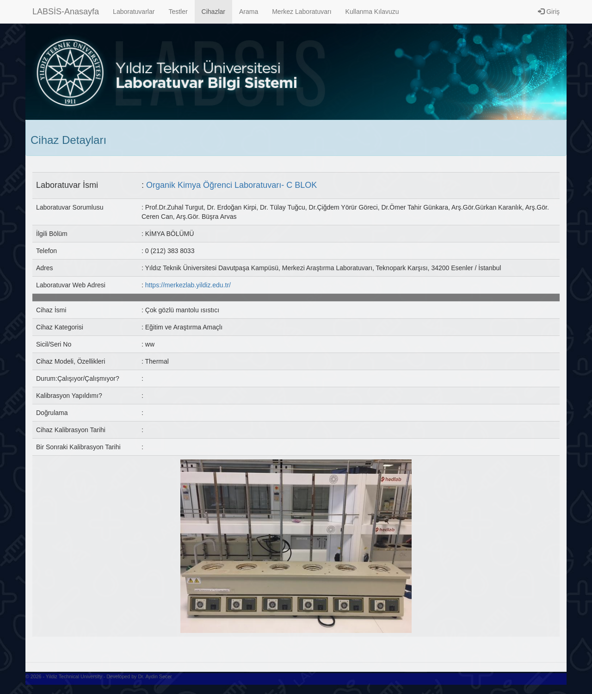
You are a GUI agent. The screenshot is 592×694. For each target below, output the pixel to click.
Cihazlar (213, 11)
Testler (177, 11)
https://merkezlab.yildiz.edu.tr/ (188, 285)
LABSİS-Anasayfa (65, 11)
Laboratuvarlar (133, 11)
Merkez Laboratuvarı (301, 11)
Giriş (549, 11)
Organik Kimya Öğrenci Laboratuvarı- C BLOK (231, 185)
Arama (248, 11)
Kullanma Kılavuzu (372, 11)
